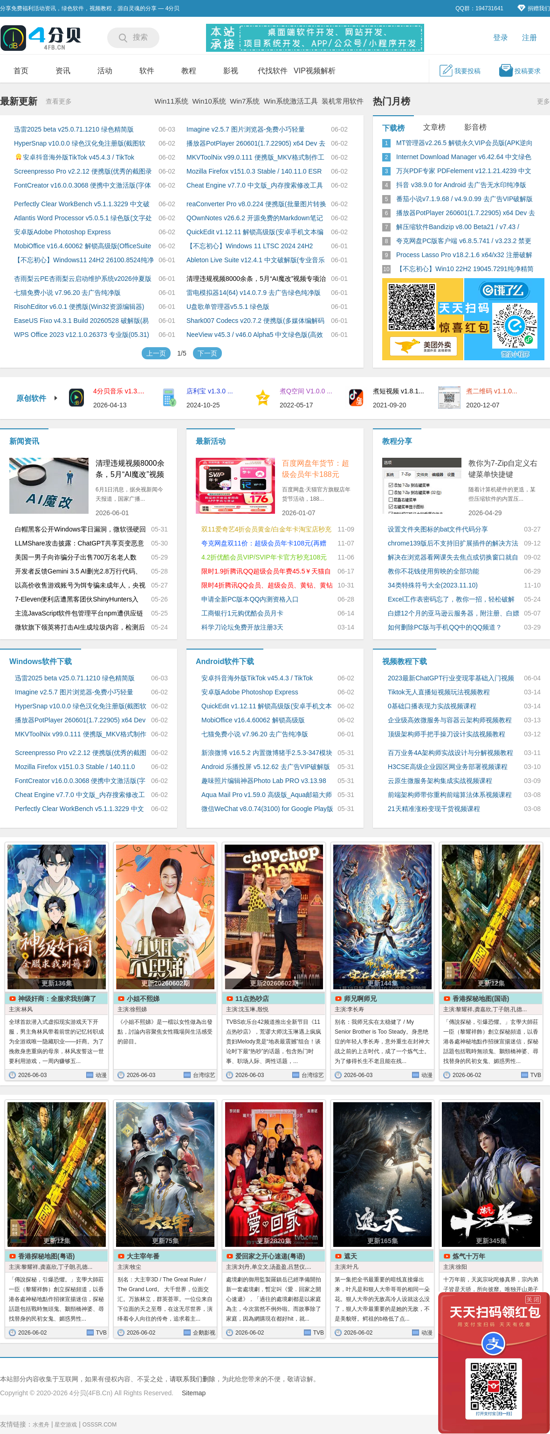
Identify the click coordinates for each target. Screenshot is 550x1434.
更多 (543, 101)
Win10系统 (209, 101)
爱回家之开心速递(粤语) (270, 1256)
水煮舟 (41, 1424)
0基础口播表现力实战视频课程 (432, 706)
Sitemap (194, 1393)
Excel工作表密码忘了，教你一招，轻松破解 (451, 599)
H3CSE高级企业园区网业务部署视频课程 (448, 766)
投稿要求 (520, 70)
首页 (21, 71)
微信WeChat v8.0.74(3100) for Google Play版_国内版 (267, 809)
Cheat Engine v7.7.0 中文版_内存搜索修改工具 (254, 185)
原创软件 (37, 398)
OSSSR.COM (99, 1424)
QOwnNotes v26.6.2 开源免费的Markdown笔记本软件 (254, 218)
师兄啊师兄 (360, 998)
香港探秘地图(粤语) (46, 1256)
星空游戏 (66, 1424)
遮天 (350, 1256)
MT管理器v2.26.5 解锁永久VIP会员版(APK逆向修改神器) (464, 143)
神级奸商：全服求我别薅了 (57, 998)
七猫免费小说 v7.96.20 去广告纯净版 (67, 292)
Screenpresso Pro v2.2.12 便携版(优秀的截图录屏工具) (83, 172)
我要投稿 (460, 70)
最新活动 (211, 441)
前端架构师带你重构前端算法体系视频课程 (450, 794)
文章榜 (434, 127)
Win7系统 (245, 101)
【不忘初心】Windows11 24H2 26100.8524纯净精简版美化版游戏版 (84, 260)
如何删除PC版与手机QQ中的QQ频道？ (445, 627)
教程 (188, 71)
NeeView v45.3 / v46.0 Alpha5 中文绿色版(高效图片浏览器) (254, 335)
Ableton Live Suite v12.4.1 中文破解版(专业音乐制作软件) (255, 260)
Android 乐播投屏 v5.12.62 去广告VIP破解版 (265, 766)
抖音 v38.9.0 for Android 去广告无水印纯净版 (461, 185)
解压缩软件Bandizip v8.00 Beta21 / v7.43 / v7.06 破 (457, 227)
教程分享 (397, 441)
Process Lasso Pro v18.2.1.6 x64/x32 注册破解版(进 (464, 255)
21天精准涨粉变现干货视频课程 (434, 808)
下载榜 (393, 128)
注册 (529, 38)
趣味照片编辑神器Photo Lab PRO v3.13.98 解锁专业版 (263, 781)
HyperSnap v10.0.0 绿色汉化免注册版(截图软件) (79, 144)
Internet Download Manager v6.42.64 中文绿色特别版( (463, 157)
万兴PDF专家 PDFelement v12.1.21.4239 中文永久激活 (463, 171)
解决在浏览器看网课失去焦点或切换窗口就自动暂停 (453, 557)
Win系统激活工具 (291, 101)
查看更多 (59, 101)
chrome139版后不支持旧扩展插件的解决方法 (453, 543)
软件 (146, 71)
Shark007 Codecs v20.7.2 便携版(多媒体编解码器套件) (255, 321)
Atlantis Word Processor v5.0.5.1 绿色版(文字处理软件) (83, 218)
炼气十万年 (469, 1256)
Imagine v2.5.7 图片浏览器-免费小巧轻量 (245, 129)
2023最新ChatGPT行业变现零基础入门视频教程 (451, 678)
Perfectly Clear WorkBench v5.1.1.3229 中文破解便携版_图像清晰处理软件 (82, 204)
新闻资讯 (24, 441)
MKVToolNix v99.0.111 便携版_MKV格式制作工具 (255, 158)
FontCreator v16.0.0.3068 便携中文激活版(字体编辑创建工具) (82, 186)
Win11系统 (172, 101)
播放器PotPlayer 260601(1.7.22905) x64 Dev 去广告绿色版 (255, 144)
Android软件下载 (225, 661)
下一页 (207, 353)
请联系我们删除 (192, 1379)
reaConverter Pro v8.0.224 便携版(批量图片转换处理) (256, 204)
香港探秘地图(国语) (481, 998)
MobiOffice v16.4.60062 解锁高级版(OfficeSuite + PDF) (82, 246)
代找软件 (273, 71)
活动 (104, 71)
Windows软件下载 (40, 661)
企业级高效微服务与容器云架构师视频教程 (450, 720)
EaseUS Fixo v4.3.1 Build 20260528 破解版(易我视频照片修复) (81, 321)
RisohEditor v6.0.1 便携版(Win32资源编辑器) (79, 306)
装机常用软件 (343, 101)
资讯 (62, 71)
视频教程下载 (404, 661)
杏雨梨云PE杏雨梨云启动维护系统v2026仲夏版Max (82, 279)
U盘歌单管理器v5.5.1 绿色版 (227, 306)
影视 (230, 71)
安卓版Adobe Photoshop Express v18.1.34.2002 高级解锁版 (62, 232)
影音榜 (475, 127)
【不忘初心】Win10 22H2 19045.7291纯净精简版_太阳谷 (465, 269)
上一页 (156, 353)
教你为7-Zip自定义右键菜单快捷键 (502, 468)
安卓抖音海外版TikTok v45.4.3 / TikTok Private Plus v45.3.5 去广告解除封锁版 (74, 156)
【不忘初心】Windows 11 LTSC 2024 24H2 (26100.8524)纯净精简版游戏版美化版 (249, 246)
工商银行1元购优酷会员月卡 (242, 613)
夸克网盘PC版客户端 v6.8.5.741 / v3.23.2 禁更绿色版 (463, 241)
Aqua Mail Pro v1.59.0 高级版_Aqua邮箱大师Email (266, 795)
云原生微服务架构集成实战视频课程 (440, 780)
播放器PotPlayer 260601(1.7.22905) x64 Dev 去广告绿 (465, 213)
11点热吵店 (252, 998)
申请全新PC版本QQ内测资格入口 (250, 599)
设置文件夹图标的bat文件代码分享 (438, 529)
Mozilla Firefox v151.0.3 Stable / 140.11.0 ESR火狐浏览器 (254, 172)
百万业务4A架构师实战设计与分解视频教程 (450, 752)
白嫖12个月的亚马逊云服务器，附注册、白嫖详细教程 (453, 613)
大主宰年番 (143, 1256)
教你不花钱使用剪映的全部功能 (433, 571)
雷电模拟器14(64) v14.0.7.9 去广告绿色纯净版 (253, 292)
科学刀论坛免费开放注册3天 (242, 627)
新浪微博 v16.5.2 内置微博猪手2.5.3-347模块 (266, 752)
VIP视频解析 (315, 71)
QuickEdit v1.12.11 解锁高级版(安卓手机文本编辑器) (254, 232)
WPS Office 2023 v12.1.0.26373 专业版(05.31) (81, 334)
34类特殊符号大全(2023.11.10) (433, 585)
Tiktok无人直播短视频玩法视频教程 (439, 692)
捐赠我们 (533, 8)
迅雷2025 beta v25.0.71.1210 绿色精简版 (74, 129)
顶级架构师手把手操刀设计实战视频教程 (446, 734)
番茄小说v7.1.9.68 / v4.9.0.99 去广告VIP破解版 (464, 199)
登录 (500, 38)
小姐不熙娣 (143, 998)
